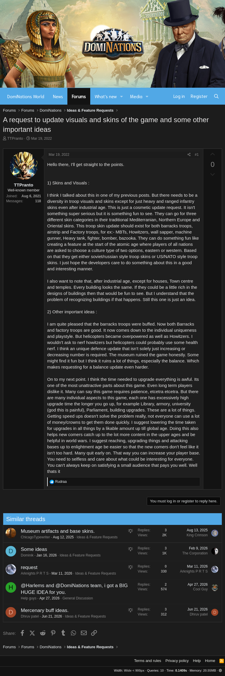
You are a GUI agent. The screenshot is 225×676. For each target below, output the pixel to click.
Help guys (27, 598)
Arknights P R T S (33, 573)
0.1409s (181, 670)
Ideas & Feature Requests (95, 537)
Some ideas (32, 549)
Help (197, 660)
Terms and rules (147, 660)
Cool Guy (198, 589)
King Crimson (195, 535)
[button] (121, 96)
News (58, 96)
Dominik (25, 555)
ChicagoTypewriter (33, 537)
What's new (106, 96)
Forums (79, 96)
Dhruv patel (28, 616)
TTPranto (15, 138)
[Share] (189, 154)
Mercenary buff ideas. (43, 610)
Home (210, 660)
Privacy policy (177, 660)
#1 (197, 155)
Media (136, 96)
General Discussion (76, 598)
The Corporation (193, 553)
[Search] (216, 96)
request (27, 567)
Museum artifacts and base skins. (56, 531)
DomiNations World (25, 96)
